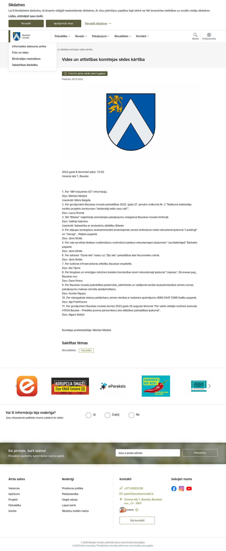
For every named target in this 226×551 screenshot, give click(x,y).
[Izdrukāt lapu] (209, 58)
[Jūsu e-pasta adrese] (148, 453)
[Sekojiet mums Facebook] (174, 488)
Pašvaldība (86, 350)
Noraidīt (26, 23)
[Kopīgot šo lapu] (209, 66)
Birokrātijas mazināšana (26, 96)
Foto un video (20, 90)
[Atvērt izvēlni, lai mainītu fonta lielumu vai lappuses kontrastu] (209, 37)
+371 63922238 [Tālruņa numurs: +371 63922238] (133, 488)
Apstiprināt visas (63, 23)
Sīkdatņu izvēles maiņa (75, 511)
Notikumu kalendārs (24, 65)
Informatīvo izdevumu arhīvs (29, 84)
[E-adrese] (127, 510)
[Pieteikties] (200, 453)
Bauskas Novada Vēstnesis (28, 78)
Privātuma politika (72, 488)
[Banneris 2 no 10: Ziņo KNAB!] (70, 386)
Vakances (14, 488)
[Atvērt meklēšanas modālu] (196, 37)
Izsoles (12, 511)
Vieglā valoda (70, 499)
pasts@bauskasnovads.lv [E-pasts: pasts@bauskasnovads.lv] (138, 493)
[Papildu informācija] (136, 509)
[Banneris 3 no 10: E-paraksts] (113, 386)
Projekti (12, 499)
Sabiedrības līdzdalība (25, 102)
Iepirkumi (14, 494)
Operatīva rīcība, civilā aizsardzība (32, 59)
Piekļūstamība (70, 494)
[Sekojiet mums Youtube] (189, 488)
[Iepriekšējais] (16, 386)
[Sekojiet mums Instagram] (181, 488)
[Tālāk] (209, 386)
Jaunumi (17, 72)
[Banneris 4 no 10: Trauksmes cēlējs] (156, 386)
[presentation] (29, 429)
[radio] (91, 414)
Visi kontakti (137, 520)
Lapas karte (69, 505)
